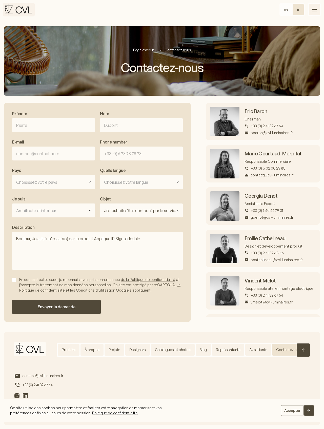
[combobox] (53, 182)
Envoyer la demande (56, 306)
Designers (137, 350)
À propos (92, 350)
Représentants (228, 350)
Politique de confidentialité (115, 413)
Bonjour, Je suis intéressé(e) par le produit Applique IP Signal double (97, 251)
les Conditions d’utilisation (92, 290)
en (286, 10)
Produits (68, 350)
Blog (203, 350)
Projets (114, 350)
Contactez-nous (289, 350)
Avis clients (258, 350)
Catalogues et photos (173, 350)
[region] (162, 410)
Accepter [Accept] (292, 410)
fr (298, 10)
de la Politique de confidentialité (148, 279)
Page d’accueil (145, 50)
